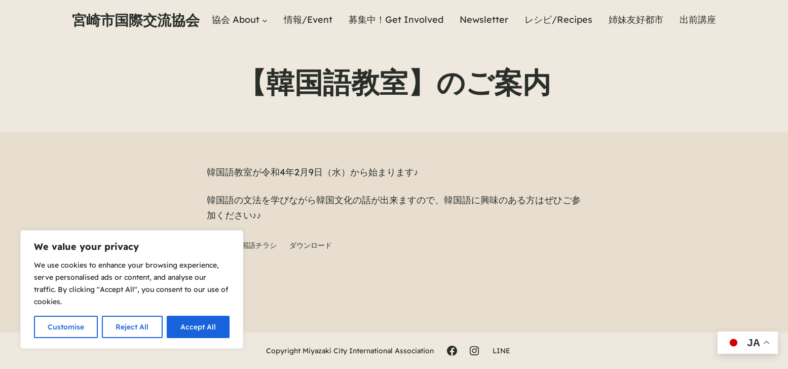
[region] (131, 289)
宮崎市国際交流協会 (136, 20)
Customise (66, 326)
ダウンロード (310, 245)
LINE (501, 350)
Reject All (132, 326)
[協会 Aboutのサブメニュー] (265, 20)
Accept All (198, 326)
